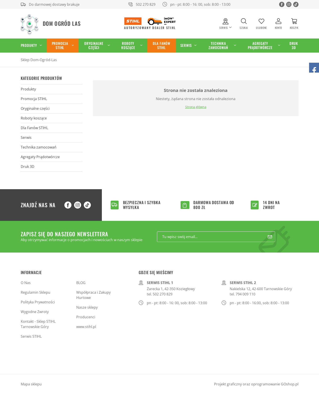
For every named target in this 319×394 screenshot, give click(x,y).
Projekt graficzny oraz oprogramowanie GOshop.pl (256, 384)
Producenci (85, 317)
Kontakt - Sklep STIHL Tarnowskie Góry (38, 324)
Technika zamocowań (218, 45)
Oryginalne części (93, 45)
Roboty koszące (128, 45)
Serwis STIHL (31, 336)
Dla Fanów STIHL (161, 45)
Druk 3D (293, 45)
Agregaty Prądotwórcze (260, 45)
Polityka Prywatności (38, 302)
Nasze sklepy (87, 307)
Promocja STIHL (60, 45)
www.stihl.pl (86, 326)
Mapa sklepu (31, 384)
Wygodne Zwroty (35, 311)
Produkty (29, 45)
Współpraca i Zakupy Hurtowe (93, 295)
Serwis (186, 45)
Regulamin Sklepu (35, 292)
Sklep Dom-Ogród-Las (39, 59)
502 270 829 (145, 4)
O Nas (26, 282)
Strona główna (195, 107)
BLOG (81, 282)
